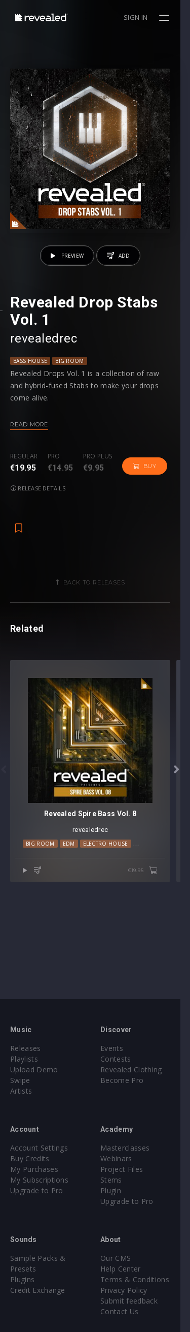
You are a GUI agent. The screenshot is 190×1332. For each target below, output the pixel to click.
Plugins (22, 1279)
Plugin (115, 1190)
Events (116, 1048)
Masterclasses (130, 1148)
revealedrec (43, 347)
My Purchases (34, 1169)
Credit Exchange (37, 1290)
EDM (69, 862)
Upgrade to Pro (36, 1190)
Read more (29, 433)
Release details (38, 497)
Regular (23, 466)
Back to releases (99, 591)
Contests (120, 1059)
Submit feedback (134, 1301)
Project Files (126, 1169)
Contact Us (124, 1311)
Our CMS (120, 1258)
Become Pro (126, 1080)
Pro (54, 466)
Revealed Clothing (136, 1069)
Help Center (125, 1269)
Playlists (24, 1059)
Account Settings (39, 1148)
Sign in (145, 17)
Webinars (121, 1158)
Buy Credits (30, 1158)
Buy (145, 475)
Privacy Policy (128, 1290)
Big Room (69, 370)
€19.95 (152, 889)
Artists (21, 1091)
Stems (116, 1180)
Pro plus (97, 466)
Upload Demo (34, 1069)
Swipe (20, 1080)
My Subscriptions (39, 1180)
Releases (25, 1048)
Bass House (30, 370)
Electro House (105, 862)
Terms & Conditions (139, 1279)
